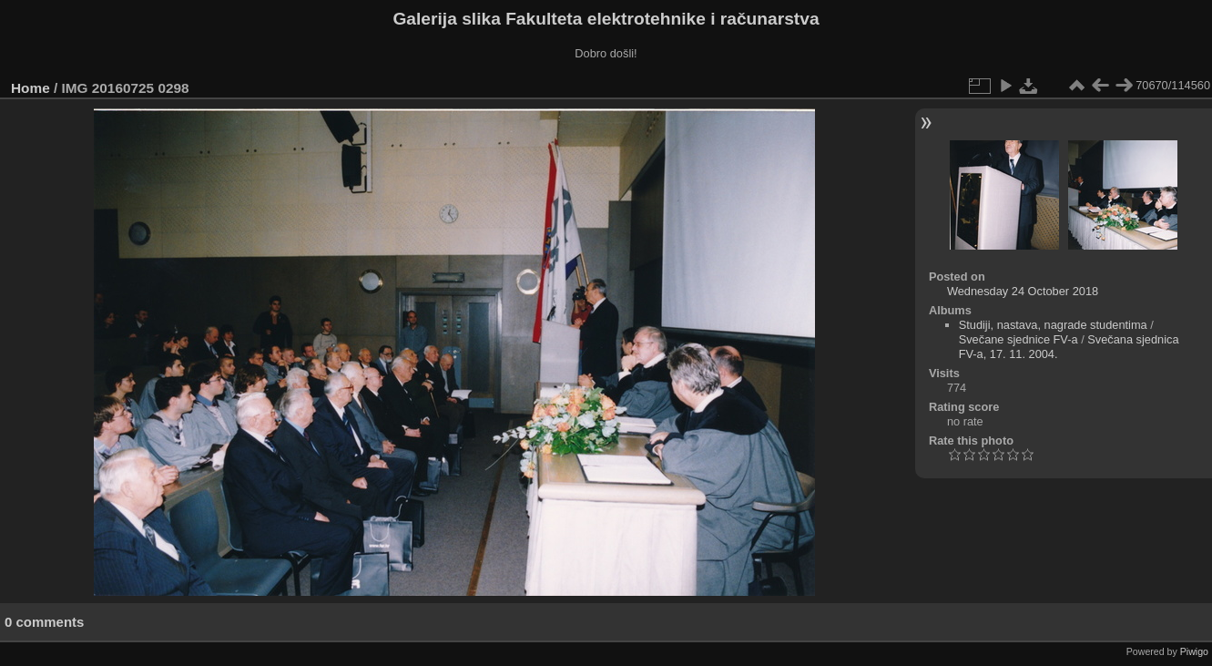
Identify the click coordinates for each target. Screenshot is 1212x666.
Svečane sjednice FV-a (1018, 339)
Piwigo (1194, 651)
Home (30, 88)
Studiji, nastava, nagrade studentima (1053, 325)
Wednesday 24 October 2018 (1022, 291)
